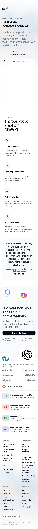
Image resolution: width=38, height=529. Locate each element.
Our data (5, 503)
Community (6, 494)
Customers (26, 497)
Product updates (8, 500)
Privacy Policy (27, 500)
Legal (24, 503)
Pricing (4, 497)
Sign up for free (19, 333)
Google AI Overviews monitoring (25, 452)
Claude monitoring (28, 462)
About (24, 490)
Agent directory (7, 469)
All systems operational (12, 516)
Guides (4, 506)
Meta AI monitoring (28, 476)
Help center (6, 490)
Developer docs (7, 510)
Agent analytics (7, 455)
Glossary (5, 473)
